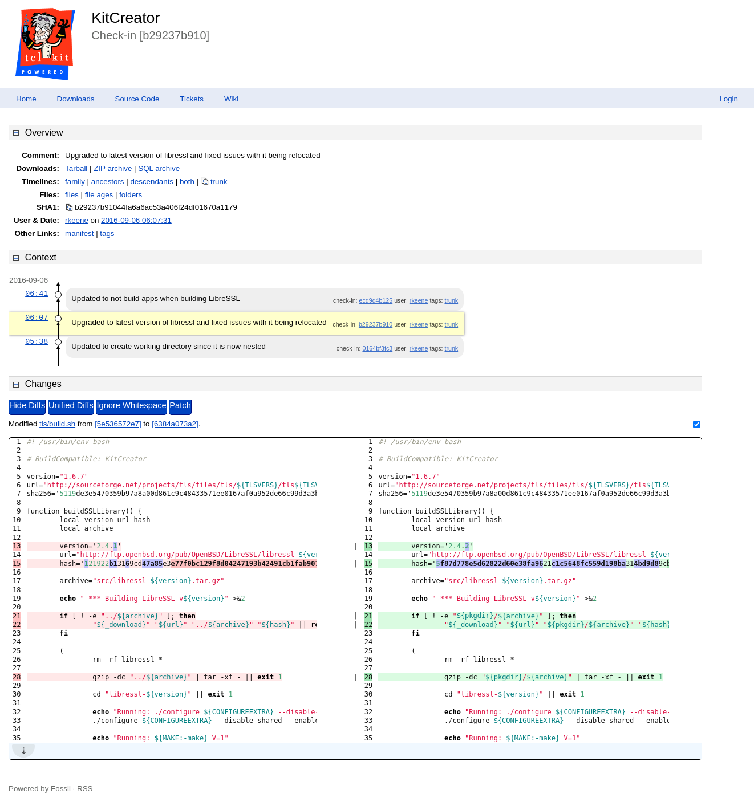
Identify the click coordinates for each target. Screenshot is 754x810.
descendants (151, 181)
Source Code (137, 99)
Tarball (76, 168)
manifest (79, 233)
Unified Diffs (71, 405)
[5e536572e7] (118, 424)
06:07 (36, 317)
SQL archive (159, 168)
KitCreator (125, 17)
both (187, 181)
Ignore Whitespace (131, 405)
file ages (99, 194)
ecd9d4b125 (376, 300)
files (72, 194)
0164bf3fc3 (377, 348)
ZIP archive (113, 168)
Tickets (192, 99)
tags (107, 233)
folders (130, 194)
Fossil (61, 788)
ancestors (107, 181)
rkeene (76, 220)
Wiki (231, 99)
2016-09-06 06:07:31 (136, 220)
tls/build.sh (57, 424)
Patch (179, 405)
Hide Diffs (27, 405)
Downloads (76, 99)
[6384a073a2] (175, 424)
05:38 (36, 341)
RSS (84, 788)
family (75, 181)
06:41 (36, 293)
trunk (219, 181)
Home (26, 99)
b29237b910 (375, 324)
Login (728, 99)
